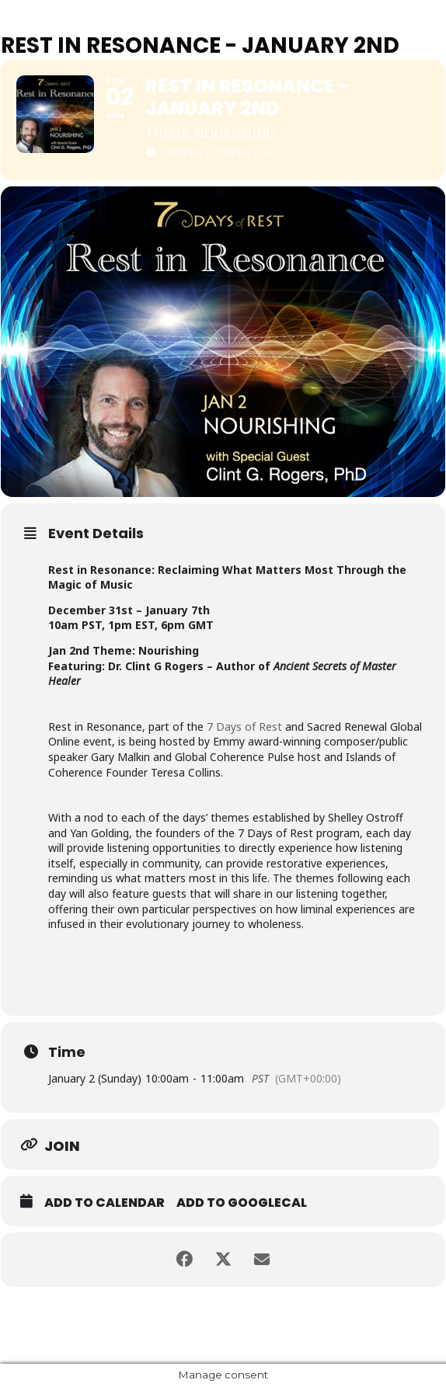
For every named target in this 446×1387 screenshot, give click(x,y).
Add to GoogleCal (241, 1203)
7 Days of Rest (244, 726)
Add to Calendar (104, 1203)
